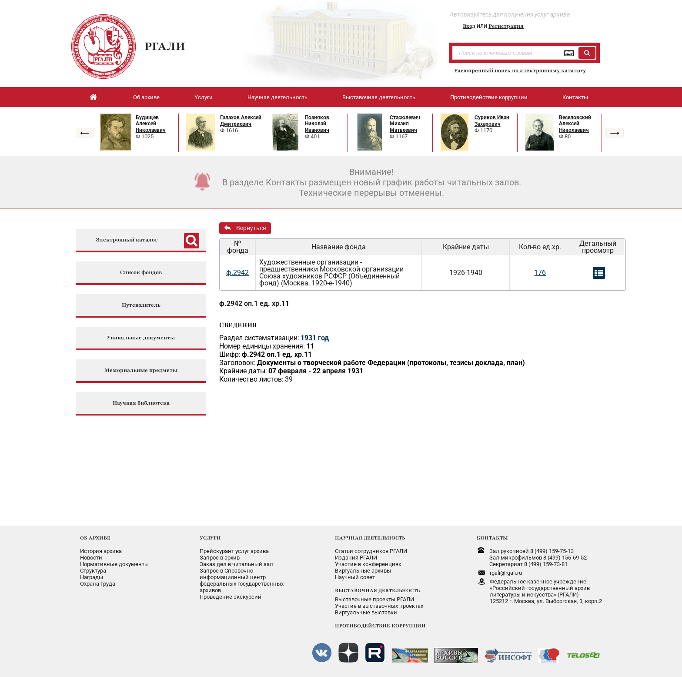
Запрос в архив (220, 557)
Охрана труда (97, 583)
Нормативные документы (114, 564)
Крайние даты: (243, 371)
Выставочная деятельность (378, 97)
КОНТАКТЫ (492, 537)
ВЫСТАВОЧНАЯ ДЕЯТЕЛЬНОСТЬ (377, 590)
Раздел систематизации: (259, 338)
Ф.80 (565, 136)
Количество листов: (251, 379)
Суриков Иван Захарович (492, 120)
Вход (469, 26)
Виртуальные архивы (363, 570)
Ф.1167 (399, 136)
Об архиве (146, 97)
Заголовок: (237, 363)
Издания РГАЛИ (356, 557)
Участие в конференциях (368, 564)
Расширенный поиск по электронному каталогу (520, 70)
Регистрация (506, 26)
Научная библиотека (141, 403)
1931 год (315, 338)
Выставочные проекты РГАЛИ (374, 599)
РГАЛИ (164, 46)
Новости (91, 557)
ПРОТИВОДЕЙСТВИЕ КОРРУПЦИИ (380, 625)
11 (310, 346)
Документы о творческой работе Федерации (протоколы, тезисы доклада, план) (391, 363)
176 (540, 272)
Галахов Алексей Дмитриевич (240, 120)
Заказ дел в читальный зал (236, 564)
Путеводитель (141, 305)
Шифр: (230, 354)
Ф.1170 (483, 130)
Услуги (203, 97)
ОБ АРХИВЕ (95, 537)
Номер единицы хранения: (262, 346)
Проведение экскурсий (230, 596)
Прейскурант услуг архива (234, 551)
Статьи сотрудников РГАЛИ (371, 551)
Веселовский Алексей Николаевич (575, 123)
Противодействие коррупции (489, 97)
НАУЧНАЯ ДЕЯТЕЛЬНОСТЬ (370, 537)
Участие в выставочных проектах (379, 606)
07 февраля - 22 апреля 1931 (315, 371)
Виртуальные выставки (366, 612)
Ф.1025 (145, 136)
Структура (93, 570)
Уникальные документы (141, 338)
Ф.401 (312, 136)
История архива (101, 551)
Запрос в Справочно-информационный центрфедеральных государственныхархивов (242, 580)
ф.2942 (237, 272)
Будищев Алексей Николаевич (151, 123)
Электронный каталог (126, 240)
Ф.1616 (229, 130)
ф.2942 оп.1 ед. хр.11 (254, 303)
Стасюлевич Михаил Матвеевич (405, 123)
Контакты (575, 97)
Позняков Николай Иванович (317, 123)
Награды (91, 577)
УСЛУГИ (210, 537)
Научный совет (355, 577)
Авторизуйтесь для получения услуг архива (510, 14)
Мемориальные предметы (140, 370)
